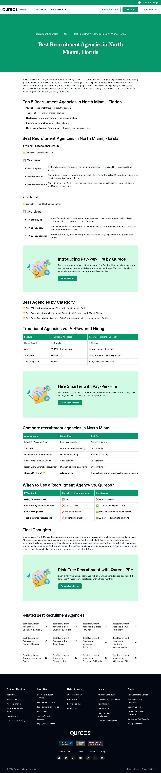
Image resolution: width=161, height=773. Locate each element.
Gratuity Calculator (135, 707)
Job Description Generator (139, 695)
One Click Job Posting (16, 720)
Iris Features (11, 695)
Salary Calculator (135, 723)
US (65, 34)
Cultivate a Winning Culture (109, 699)
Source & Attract (13, 699)
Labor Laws (72, 708)
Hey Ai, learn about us (46, 723)
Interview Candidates (106, 695)
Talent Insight (12, 716)
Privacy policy (148, 769)
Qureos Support (63, 752)
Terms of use (133, 769)
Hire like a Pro (103, 708)
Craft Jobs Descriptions (107, 720)
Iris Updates (42, 711)
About (80, 752)
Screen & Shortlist (14, 704)
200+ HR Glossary (74, 695)
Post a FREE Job (110, 9)
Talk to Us (130, 9)
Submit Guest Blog (97, 752)
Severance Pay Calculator (139, 719)
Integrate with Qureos (46, 702)
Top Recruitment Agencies (48, 707)
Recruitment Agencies (46, 34)
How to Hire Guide (75, 704)
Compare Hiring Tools (76, 699)
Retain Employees (105, 704)
